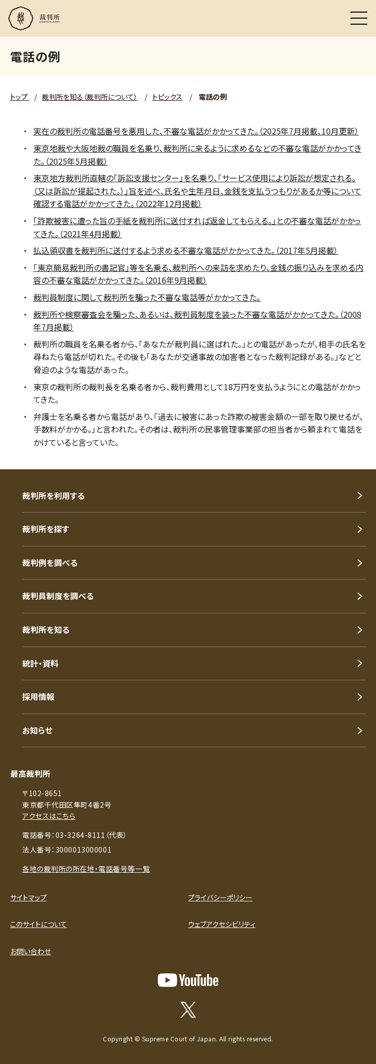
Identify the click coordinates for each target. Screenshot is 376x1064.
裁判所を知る (46, 629)
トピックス (167, 97)
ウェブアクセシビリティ (222, 924)
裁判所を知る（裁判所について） (90, 97)
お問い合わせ (30, 951)
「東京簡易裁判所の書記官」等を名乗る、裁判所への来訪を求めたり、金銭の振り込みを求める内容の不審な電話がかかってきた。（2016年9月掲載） (198, 274)
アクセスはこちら (48, 816)
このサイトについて (38, 924)
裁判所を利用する (53, 495)
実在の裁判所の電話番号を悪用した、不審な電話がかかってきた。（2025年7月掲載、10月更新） (196, 131)
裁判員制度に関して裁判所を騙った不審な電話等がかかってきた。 (147, 297)
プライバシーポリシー (220, 897)
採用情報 (38, 696)
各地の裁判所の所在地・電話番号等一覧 (86, 869)
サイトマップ (28, 897)
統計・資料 (40, 663)
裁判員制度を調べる (58, 596)
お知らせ (37, 730)
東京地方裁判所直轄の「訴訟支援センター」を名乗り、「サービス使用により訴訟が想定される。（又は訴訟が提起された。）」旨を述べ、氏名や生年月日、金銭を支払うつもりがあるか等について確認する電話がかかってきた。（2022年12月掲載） (197, 190)
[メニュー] (359, 18)
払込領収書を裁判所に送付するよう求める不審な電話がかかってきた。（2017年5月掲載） (185, 250)
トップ (19, 97)
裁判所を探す (45, 529)
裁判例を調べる (50, 562)
